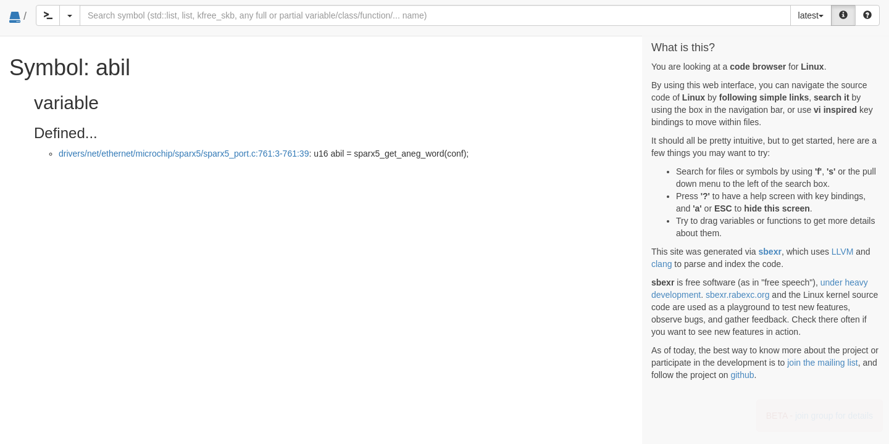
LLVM (843, 252)
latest (811, 15)
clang (661, 264)
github (742, 375)
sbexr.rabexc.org (738, 295)
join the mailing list (822, 363)
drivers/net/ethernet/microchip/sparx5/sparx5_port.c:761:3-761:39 (184, 153)
